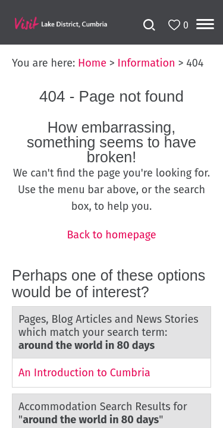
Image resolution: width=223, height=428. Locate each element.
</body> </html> (111, 214)
